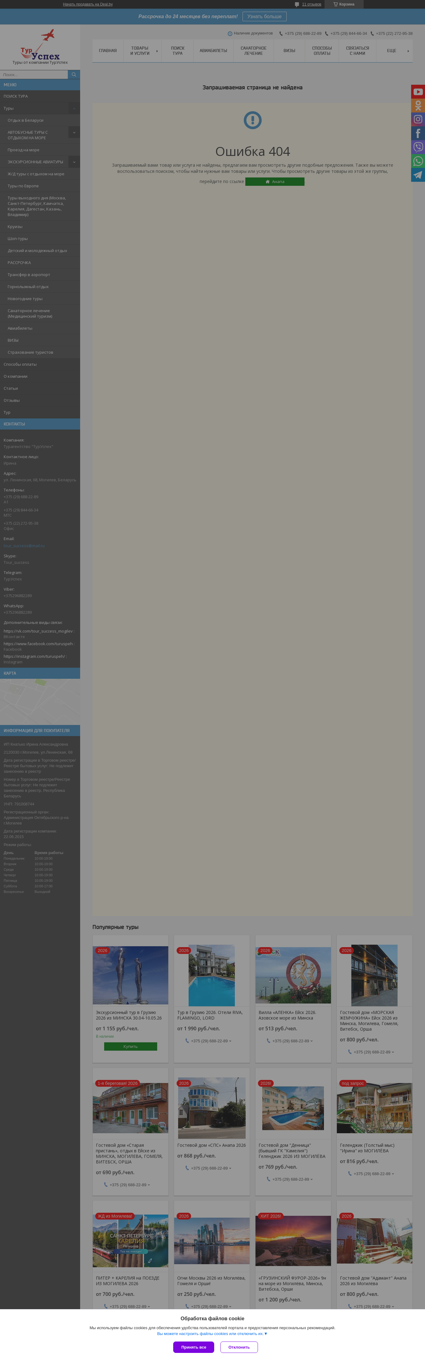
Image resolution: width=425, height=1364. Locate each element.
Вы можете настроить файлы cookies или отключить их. (210, 1333)
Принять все (193, 1347)
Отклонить (239, 1347)
